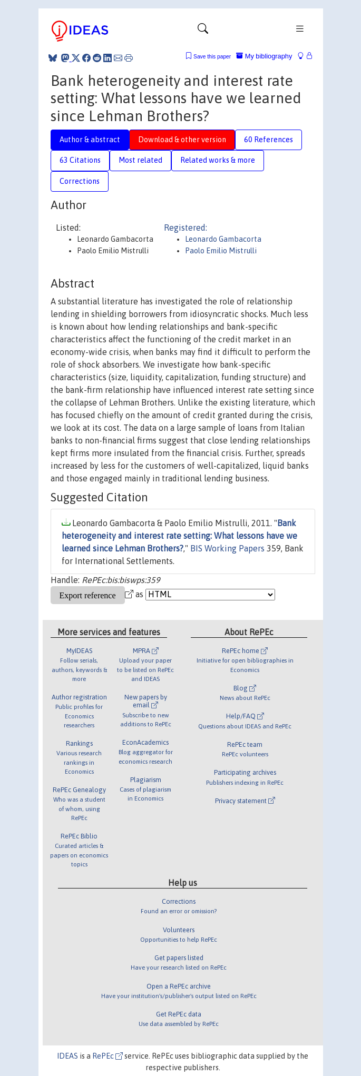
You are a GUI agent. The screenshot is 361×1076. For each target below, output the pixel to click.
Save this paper (212, 57)
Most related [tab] (140, 160)
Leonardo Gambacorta (223, 239)
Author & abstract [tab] (90, 139)
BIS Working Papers (227, 548)
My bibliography (264, 56)
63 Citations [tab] (80, 160)
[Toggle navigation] (203, 31)
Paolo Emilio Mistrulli (221, 250)
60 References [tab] (268, 139)
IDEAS (67, 1056)
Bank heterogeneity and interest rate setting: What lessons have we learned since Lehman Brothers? (179, 535)
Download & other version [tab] (182, 139)
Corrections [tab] (80, 181)
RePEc (107, 1056)
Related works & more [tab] (217, 160)
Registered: (185, 227)
